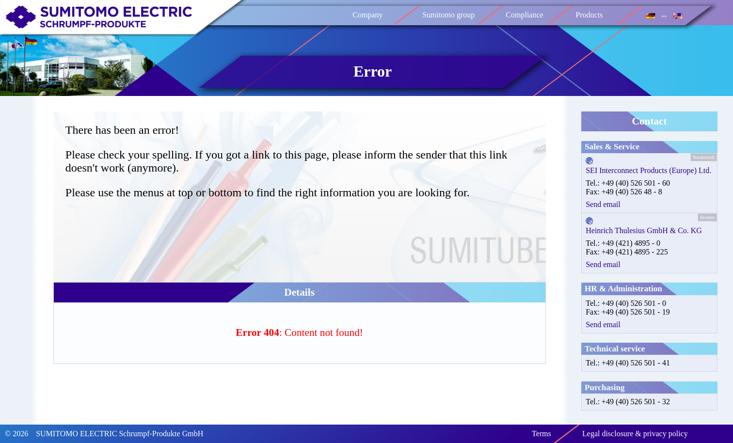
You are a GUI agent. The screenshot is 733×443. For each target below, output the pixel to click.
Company (368, 15)
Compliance (524, 15)
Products (589, 15)
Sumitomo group (449, 15)
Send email (603, 204)
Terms (541, 433)
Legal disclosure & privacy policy (635, 433)
